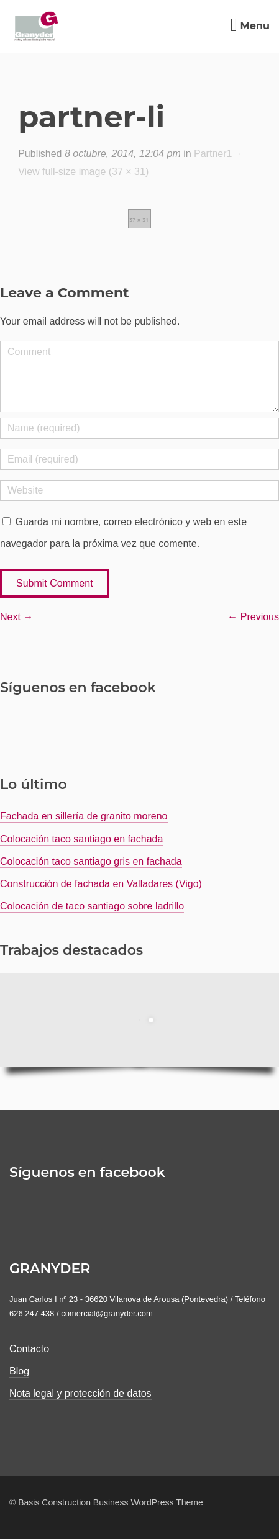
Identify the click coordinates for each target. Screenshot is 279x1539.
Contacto (29, 1348)
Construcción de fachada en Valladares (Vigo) (101, 883)
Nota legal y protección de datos (80, 1393)
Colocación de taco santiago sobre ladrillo (92, 906)
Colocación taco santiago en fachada (81, 839)
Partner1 (213, 153)
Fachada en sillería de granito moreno (84, 816)
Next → (16, 617)
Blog (19, 1371)
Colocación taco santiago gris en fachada (91, 861)
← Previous (253, 617)
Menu (250, 26)
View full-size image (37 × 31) (83, 171)
